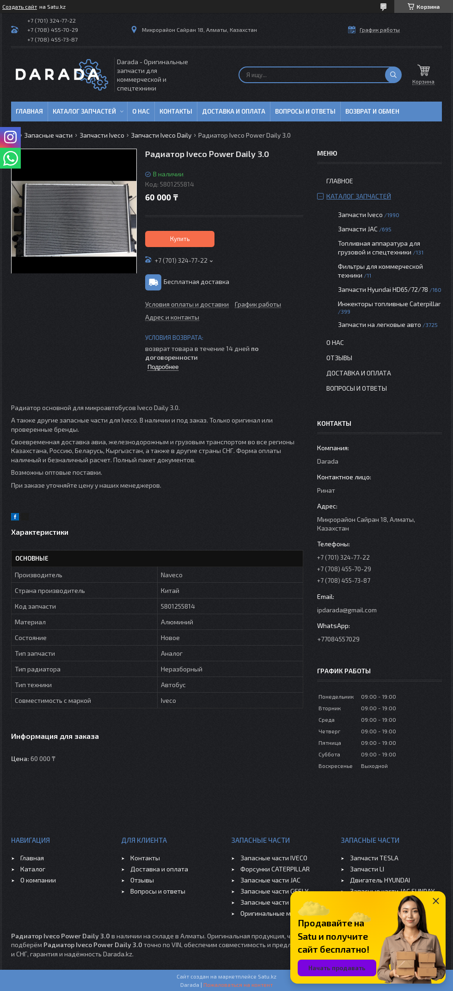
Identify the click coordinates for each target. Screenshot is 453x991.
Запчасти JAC (358, 229)
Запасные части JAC (270, 880)
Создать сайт (19, 6)
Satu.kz (267, 976)
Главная (29, 111)
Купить (180, 238)
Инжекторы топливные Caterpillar (389, 304)
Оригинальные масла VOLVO (283, 913)
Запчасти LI (367, 869)
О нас (141, 111)
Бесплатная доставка (196, 281)
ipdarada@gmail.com (347, 610)
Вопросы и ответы (305, 111)
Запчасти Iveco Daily (161, 135)
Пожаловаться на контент (238, 984)
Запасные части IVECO (273, 858)
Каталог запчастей (84, 111)
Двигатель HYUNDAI (380, 880)
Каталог (32, 869)
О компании (38, 880)
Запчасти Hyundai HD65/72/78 (383, 289)
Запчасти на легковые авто (379, 324)
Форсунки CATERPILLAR (275, 869)
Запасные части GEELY (274, 891)
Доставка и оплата (233, 111)
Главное (339, 181)
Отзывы (339, 358)
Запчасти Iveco (102, 135)
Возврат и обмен (372, 111)
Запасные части (48, 135)
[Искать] (393, 74)
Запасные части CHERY (274, 902)
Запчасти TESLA (374, 858)
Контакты (175, 111)
